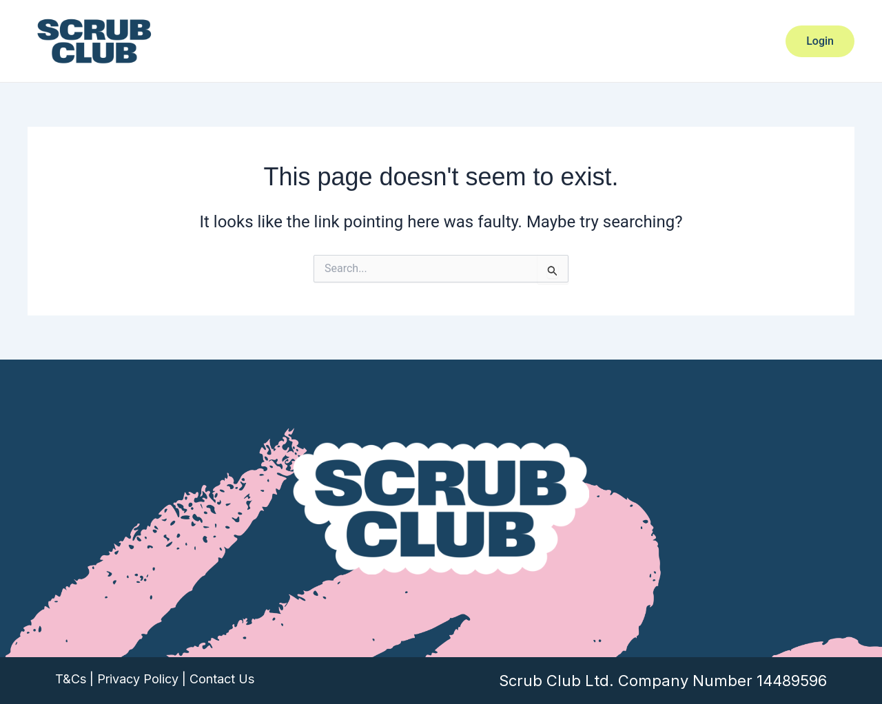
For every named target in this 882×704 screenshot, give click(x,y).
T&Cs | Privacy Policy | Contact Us (154, 679)
